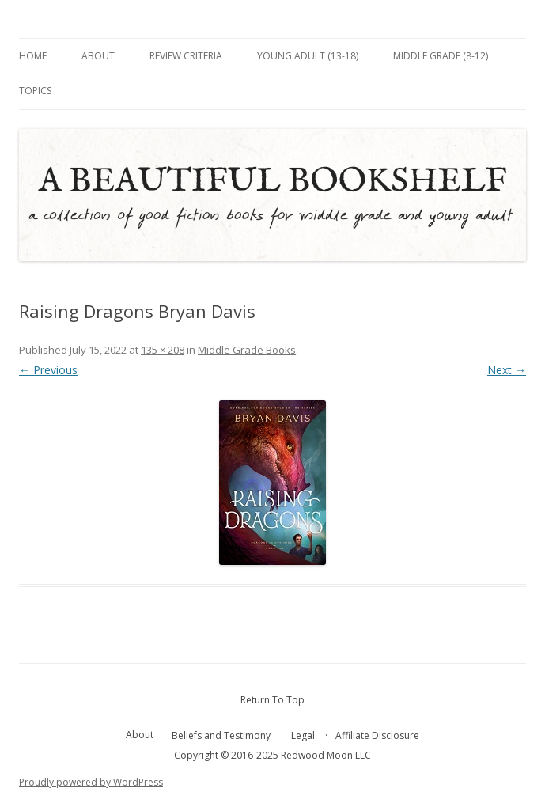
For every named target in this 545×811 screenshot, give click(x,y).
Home (33, 56)
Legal (303, 735)
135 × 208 (162, 350)
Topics (35, 90)
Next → (506, 369)
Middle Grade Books (247, 350)
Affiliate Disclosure (377, 735)
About (98, 56)
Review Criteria (185, 56)
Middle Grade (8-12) (440, 56)
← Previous (48, 369)
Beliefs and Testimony (221, 735)
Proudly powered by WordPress (91, 782)
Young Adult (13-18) (307, 56)
